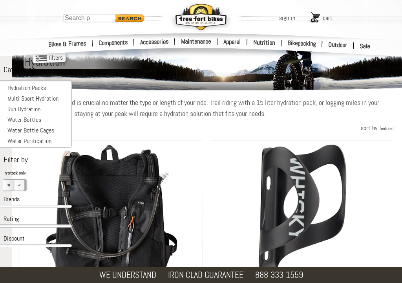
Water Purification (29, 141)
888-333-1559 (279, 275)
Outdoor (337, 44)
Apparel (232, 42)
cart (328, 18)
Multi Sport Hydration (32, 98)
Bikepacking (301, 43)
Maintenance (196, 41)
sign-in (287, 18)
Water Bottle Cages (30, 130)
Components (113, 42)
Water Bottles (24, 120)
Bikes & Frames (67, 44)
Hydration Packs (26, 88)
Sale (365, 46)
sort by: (377, 128)
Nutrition (264, 42)
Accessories (154, 41)
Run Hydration (23, 109)
